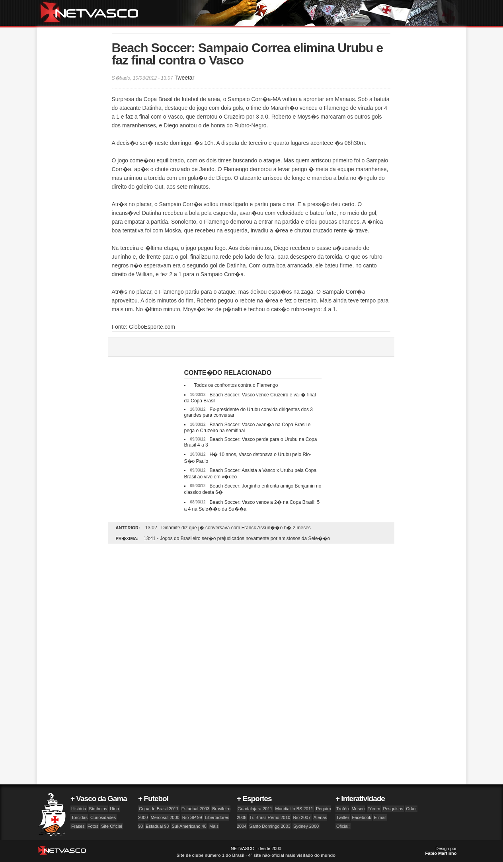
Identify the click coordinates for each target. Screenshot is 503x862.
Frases (78, 826)
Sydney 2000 (306, 826)
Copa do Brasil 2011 (159, 808)
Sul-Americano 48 (189, 826)
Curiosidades (103, 817)
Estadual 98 (157, 826)
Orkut (411, 808)
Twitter (342, 817)
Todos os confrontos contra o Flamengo (236, 385)
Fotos (93, 826)
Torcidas (79, 817)
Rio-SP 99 (192, 817)
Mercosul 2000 (165, 817)
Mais (213, 826)
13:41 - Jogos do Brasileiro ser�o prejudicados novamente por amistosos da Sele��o (237, 538)
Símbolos (98, 808)
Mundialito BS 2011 (294, 808)
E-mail (380, 817)
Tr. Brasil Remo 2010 (270, 817)
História (78, 808)
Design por (441, 851)
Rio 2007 (302, 817)
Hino (114, 808)
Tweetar (184, 77)
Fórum (374, 808)
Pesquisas (393, 808)
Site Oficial (111, 826)
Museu (358, 808)
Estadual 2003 (195, 808)
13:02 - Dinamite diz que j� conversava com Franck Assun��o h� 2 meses (228, 527)
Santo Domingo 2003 (270, 826)
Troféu (342, 808)
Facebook (361, 817)
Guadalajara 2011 (255, 808)
